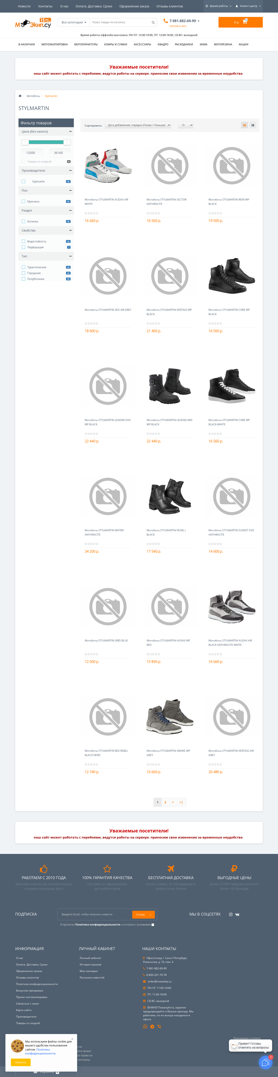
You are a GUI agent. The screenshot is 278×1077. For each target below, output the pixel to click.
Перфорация (35, 247)
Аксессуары (142, 44)
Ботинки (32, 221)
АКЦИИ (243, 44)
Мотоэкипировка (54, 44)
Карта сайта (23, 1010)
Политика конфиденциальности (37, 984)
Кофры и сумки (115, 44)
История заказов (90, 964)
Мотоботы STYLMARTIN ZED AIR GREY (108, 310)
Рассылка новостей (92, 977)
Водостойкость (36, 241)
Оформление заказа (93, 6)
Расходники (184, 44)
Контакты (178, 6)
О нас (22, 6)
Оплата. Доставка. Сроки (52, 6)
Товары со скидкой (39, 161)
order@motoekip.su (157, 981)
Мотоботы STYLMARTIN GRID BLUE (106, 640)
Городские (34, 273)
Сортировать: (93, 125)
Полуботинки (35, 279)
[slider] (25, 142)
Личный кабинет (90, 958)
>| (181, 802)
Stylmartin (36, 182)
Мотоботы (33, 96)
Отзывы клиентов (129, 6)
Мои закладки (89, 971)
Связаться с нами (27, 1003)
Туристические (36, 267)
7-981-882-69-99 (155, 968)
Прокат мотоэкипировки (31, 997)
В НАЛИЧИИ (26, 44)
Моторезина (223, 44)
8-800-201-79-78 (155, 975)
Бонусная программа (29, 990)
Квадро (163, 44)
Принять (20, 1062)
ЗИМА (203, 44)
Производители (26, 1016)
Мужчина (33, 201)
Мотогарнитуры (86, 44)
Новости (157, 6)
